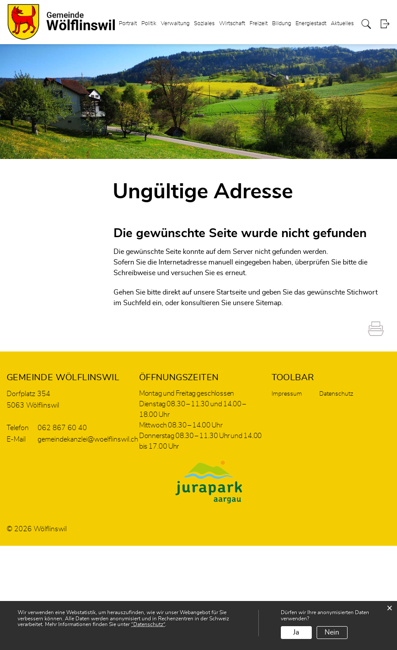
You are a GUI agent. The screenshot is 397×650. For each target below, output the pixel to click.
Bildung (281, 23)
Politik (148, 23)
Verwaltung (175, 23)
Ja (296, 632)
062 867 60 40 (62, 427)
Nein (332, 632)
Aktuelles (342, 23)
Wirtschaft (232, 23)
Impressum (287, 394)
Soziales (204, 23)
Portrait (128, 23)
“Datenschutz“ (148, 624)
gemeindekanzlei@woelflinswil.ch (88, 439)
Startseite (231, 292)
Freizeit (259, 23)
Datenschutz (336, 394)
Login (384, 24)
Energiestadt (310, 23)
